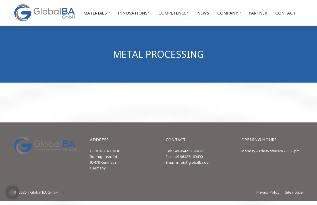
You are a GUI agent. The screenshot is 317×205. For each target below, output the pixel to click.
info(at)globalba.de (192, 162)
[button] (12, 192)
